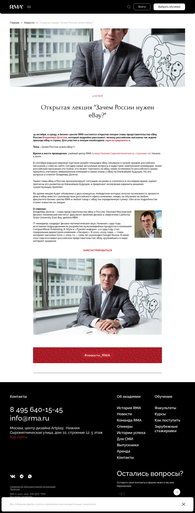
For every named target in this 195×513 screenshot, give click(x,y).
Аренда (123, 451)
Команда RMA (129, 420)
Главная (14, 22)
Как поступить (167, 420)
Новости (29, 22)
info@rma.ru (29, 418)
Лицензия (15, 489)
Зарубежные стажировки (166, 428)
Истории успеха (131, 433)
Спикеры (125, 426)
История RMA (129, 408)
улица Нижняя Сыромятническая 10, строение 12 (121, 153)
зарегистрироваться (117, 140)
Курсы (160, 414)
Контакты (125, 457)
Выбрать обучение (169, 6)
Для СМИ (125, 439)
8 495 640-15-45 (36, 409)
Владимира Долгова (54, 137)
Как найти (18, 437)
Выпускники (128, 445)
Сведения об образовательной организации (32, 486)
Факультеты (165, 408)
